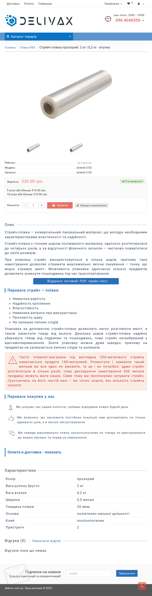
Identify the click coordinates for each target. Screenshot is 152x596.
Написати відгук (46, 541)
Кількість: (13, 205)
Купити (60, 205)
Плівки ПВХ (27, 47)
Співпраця (45, 3)
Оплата (29, 3)
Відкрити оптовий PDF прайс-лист (77, 281)
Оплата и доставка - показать (34, 452)
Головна (10, 47)
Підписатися (127, 573)
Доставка (13, 3)
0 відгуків (84, 162)
